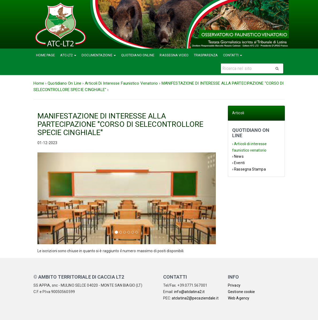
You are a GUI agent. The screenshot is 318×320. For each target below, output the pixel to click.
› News (238, 156)
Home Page (45, 55)
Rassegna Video (174, 55)
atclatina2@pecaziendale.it (195, 298)
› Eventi (238, 163)
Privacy (234, 285)
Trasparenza (206, 55)
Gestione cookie (241, 292)
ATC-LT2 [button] (68, 55)
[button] (50, 198)
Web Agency (238, 298)
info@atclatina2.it (189, 292)
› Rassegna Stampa (249, 169)
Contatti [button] (232, 55)
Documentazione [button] (99, 55)
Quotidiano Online (138, 55)
